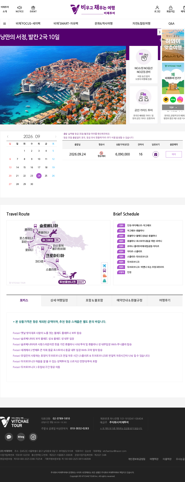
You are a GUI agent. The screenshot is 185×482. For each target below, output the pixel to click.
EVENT (33, 11)
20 (10, 176)
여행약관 (154, 459)
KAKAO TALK (166, 100)
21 (17, 176)
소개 (4, 9)
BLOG (173, 100)
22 (24, 176)
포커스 (24, 300)
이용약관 (167, 459)
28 (17, 184)
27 (10, 184)
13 (10, 167)
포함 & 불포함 (94, 300)
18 (46, 167)
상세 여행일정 (59, 300)
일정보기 (156, 154)
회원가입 (171, 11)
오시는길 (180, 459)
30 (31, 184)
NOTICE (20, 11)
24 (39, 176)
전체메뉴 (4, 24)
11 (46, 159)
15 (24, 167)
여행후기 (164, 300)
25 (46, 176)
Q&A (171, 23)
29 (24, 184)
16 (31, 167)
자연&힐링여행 (141, 23)
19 (53, 167)
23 (31, 176)
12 (53, 159)
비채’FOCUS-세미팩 (28, 23)
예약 (174, 154)
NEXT (55, 136)
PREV (7, 136)
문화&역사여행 (103, 23)
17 (39, 167)
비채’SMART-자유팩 (66, 23)
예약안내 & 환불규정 (129, 300)
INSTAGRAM (180, 100)
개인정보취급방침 (136, 459)
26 (53, 176)
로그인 (157, 11)
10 (39, 159)
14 (17, 167)
